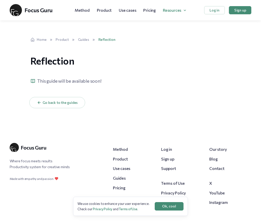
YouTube (217, 192)
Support (168, 168)
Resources (172, 10)
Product (104, 10)
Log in (214, 10)
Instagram (218, 202)
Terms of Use (173, 183)
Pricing (149, 10)
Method (82, 10)
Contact (217, 168)
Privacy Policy (173, 192)
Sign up (240, 10)
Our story (218, 149)
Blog (213, 158)
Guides (83, 39)
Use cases (127, 10)
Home (38, 39)
